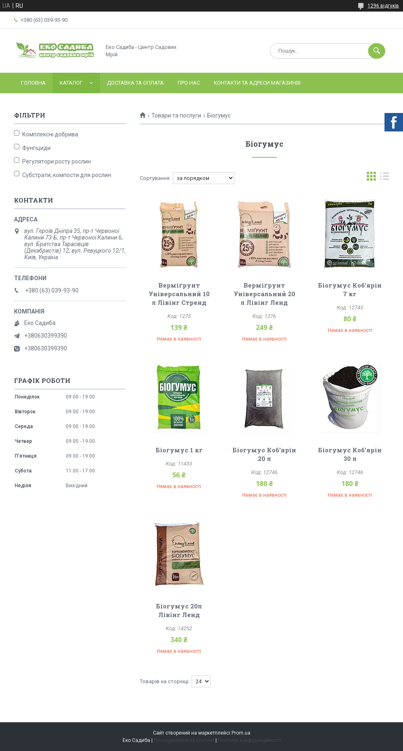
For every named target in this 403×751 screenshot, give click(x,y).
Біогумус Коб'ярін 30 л (350, 454)
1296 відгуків (383, 6)
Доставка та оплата (135, 83)
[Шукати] (376, 51)
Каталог (71, 83)
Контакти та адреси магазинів (257, 83)
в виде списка (384, 178)
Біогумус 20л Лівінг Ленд (179, 610)
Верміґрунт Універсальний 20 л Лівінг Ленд (264, 293)
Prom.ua (241, 733)
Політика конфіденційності (249, 740)
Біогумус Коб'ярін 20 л (264, 454)
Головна (33, 83)
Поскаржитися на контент (184, 740)
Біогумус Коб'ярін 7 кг (350, 289)
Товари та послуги (176, 115)
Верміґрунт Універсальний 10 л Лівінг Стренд (179, 293)
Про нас (189, 83)
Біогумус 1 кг (179, 450)
